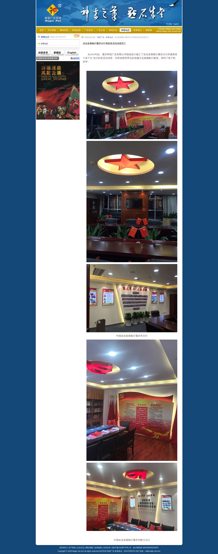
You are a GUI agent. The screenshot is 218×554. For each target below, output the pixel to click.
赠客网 (149, 30)
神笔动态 (125, 30)
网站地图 (89, 548)
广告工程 (101, 30)
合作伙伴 (107, 548)
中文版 (169, 24)
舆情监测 (76, 30)
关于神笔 (52, 30)
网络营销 (64, 30)
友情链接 (98, 548)
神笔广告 (100, 37)
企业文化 (80, 548)
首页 (42, 30)
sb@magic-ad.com (152, 551)
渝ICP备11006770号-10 (121, 548)
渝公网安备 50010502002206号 (146, 548)
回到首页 (63, 548)
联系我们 (137, 30)
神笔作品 (113, 30)
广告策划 (88, 30)
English (176, 24)
